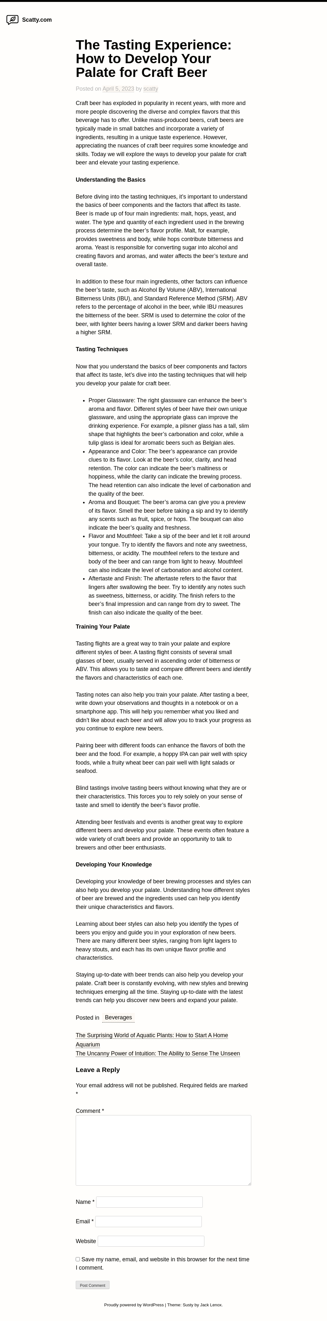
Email (85, 1221)
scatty (150, 89)
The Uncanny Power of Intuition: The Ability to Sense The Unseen (158, 1053)
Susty (188, 1304)
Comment (90, 1111)
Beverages (118, 1017)
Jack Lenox (211, 1304)
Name (85, 1202)
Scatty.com (37, 20)
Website (86, 1241)
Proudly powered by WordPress (134, 1304)
